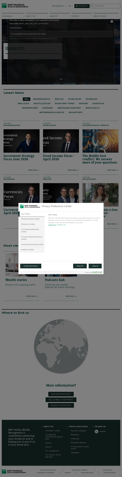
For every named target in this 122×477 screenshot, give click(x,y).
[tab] (31, 214)
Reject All (80, 266)
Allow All (95, 266)
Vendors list (62, 225)
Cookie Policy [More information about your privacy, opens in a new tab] (52, 225)
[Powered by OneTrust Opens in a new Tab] (93, 272)
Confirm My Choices (31, 266)
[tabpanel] (75, 220)
